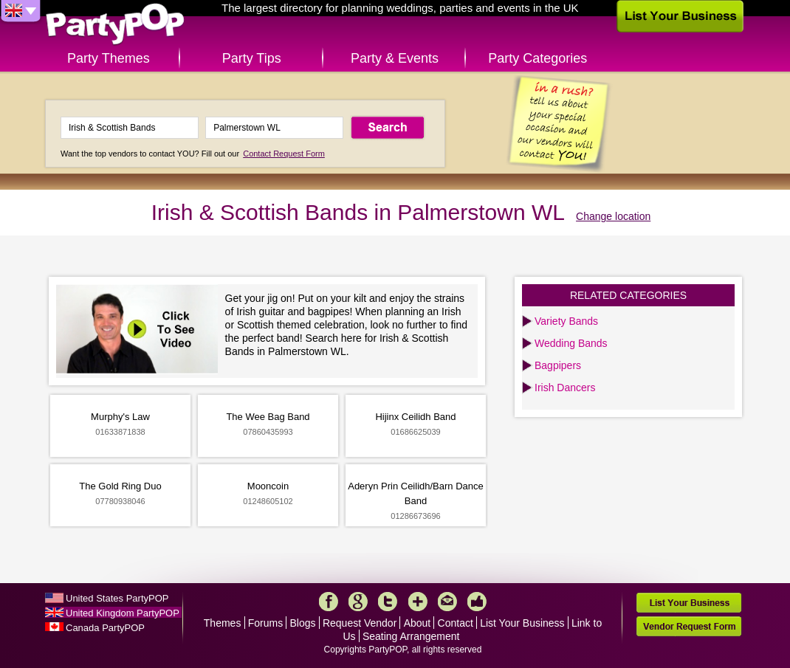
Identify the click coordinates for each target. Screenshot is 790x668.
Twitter (387, 601)
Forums (265, 623)
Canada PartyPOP (105, 627)
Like (477, 601)
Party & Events (395, 58)
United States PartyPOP (117, 598)
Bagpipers (558, 365)
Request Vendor (359, 623)
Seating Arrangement (411, 636)
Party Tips (251, 58)
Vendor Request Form (689, 626)
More (417, 601)
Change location (613, 216)
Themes (222, 623)
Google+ (358, 601)
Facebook (328, 601)
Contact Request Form (284, 153)
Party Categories (537, 58)
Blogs (303, 623)
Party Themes (108, 58)
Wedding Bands (571, 343)
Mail (447, 601)
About (417, 623)
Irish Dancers (565, 387)
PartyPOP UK (115, 25)
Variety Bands (566, 321)
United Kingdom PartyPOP (122, 613)
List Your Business (522, 623)
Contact (455, 623)
